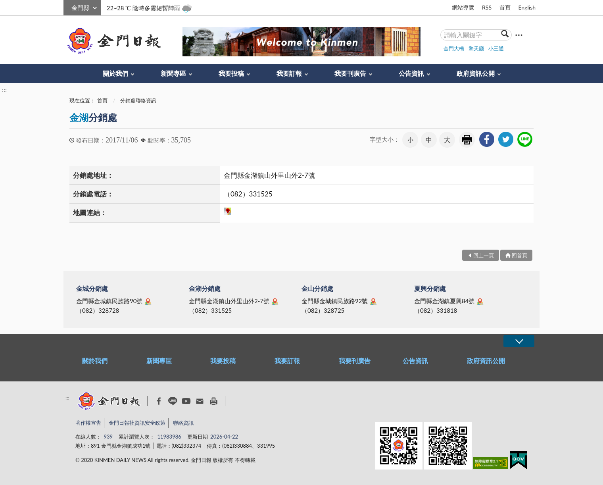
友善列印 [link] (467, 140)
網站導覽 (463, 7)
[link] (486, 139)
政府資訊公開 (476, 73)
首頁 (505, 7)
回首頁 (519, 255)
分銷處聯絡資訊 (138, 100)
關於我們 (115, 73)
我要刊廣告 (350, 73)
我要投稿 (231, 73)
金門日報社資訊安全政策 (137, 423)
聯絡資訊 (183, 423)
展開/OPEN (518, 341)
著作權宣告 (88, 423)
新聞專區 (173, 73)
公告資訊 (411, 73)
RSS (487, 7)
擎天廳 (476, 48)
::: (67, 6)
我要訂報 (289, 73)
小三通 (496, 48)
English (527, 7)
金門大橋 (454, 48)
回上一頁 (483, 255)
